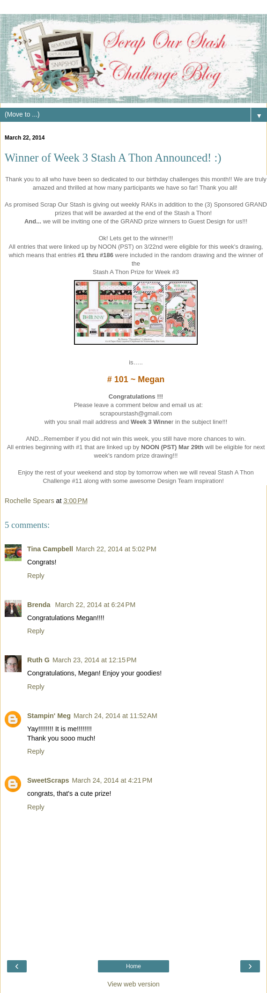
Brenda (39, 604)
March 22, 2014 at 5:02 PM (116, 549)
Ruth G (38, 660)
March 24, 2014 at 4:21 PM (112, 780)
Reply (35, 575)
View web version (133, 984)
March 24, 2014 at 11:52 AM (115, 715)
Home (133, 966)
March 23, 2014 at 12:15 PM (94, 660)
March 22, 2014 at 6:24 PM (95, 604)
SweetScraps (48, 780)
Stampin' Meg (49, 715)
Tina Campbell (50, 549)
